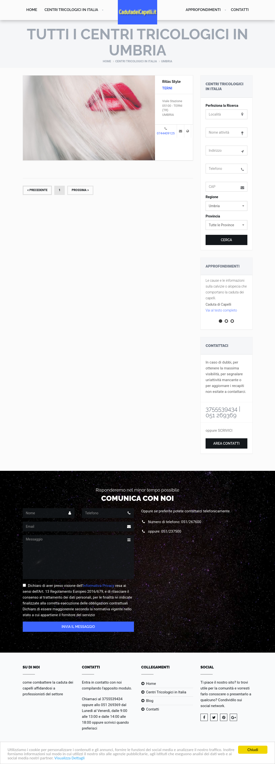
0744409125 (166, 133)
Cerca (226, 240)
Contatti (240, 10)
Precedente (37, 190)
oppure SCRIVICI (219, 430)
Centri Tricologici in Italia (71, 10)
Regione (212, 197)
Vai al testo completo (221, 310)
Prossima (80, 190)
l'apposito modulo (116, 688)
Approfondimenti (203, 10)
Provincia (213, 216)
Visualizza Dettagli (70, 758)
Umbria (166, 61)
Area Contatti (226, 443)
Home (31, 10)
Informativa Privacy (98, 585)
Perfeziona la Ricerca (222, 106)
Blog (150, 701)
